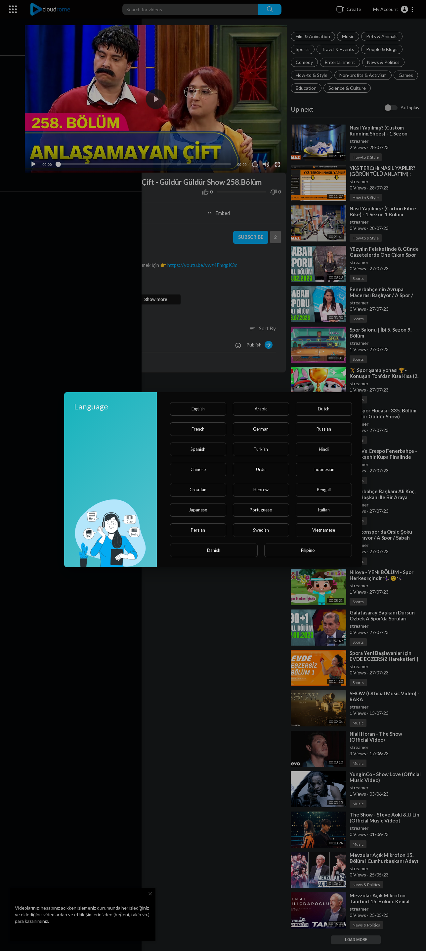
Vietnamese (323, 530)
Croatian (198, 489)
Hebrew (261, 489)
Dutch (323, 408)
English (198, 408)
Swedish (261, 530)
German (261, 429)
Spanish (198, 449)
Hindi (324, 449)
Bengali (324, 489)
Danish (213, 550)
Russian (324, 429)
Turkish (261, 449)
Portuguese (261, 509)
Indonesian (323, 469)
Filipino (308, 550)
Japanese (198, 509)
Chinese (198, 469)
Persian (198, 530)
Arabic (261, 408)
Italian (324, 509)
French (198, 429)
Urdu (261, 469)
